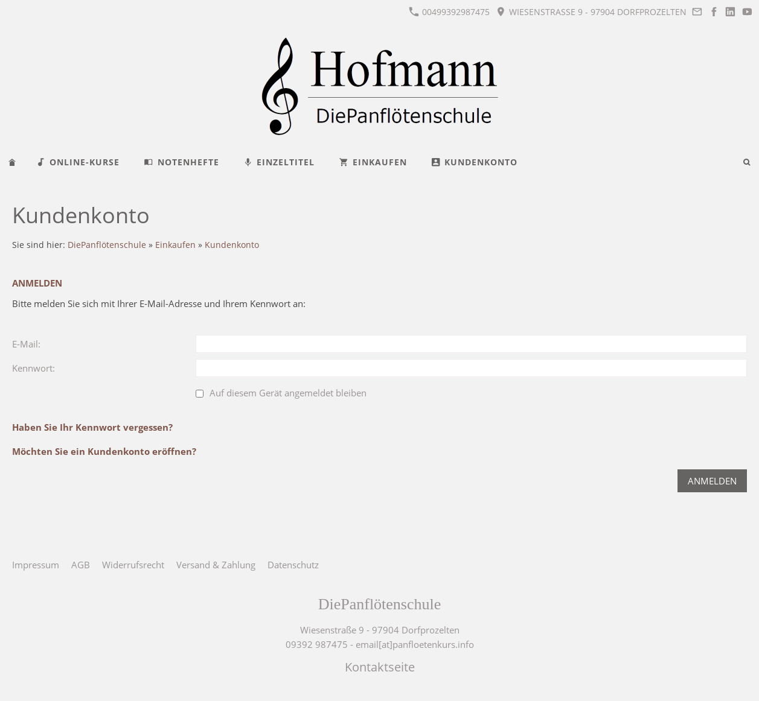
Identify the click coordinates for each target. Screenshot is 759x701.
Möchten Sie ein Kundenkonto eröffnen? (104, 451)
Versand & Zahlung (215, 565)
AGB (80, 565)
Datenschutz (293, 565)
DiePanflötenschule (107, 244)
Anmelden (712, 481)
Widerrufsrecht (133, 565)
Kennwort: (33, 368)
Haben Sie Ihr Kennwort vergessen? (92, 427)
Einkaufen (175, 244)
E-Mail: (26, 344)
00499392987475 (449, 11)
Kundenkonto (232, 244)
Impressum (35, 565)
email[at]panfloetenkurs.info (415, 644)
